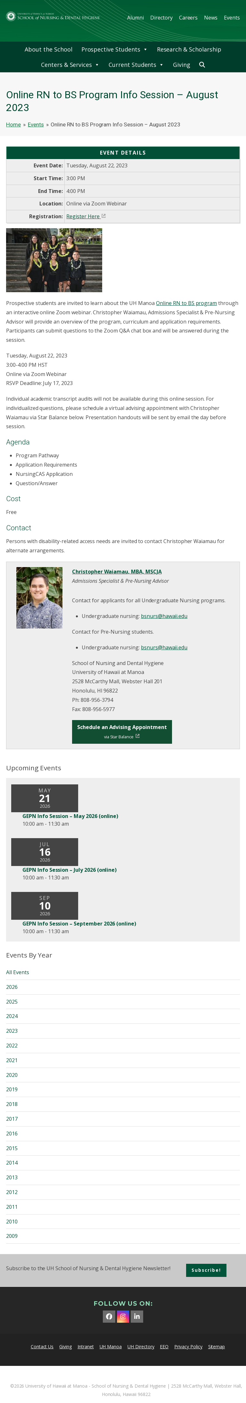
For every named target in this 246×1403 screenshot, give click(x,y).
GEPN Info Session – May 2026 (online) (70, 816)
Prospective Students (114, 49)
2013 (12, 1177)
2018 (12, 1104)
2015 (12, 1148)
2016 (12, 1133)
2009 (12, 1235)
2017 (12, 1118)
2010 (12, 1221)
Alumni (135, 17)
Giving (181, 64)
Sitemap (216, 1346)
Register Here (82, 216)
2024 (12, 1016)
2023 (12, 1030)
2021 (12, 1060)
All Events (17, 972)
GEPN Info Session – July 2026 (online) (69, 869)
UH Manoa (111, 1346)
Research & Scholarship (189, 49)
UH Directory (140, 1346)
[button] (202, 64)
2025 (12, 1001)
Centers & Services (70, 64)
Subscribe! (206, 1270)
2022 (12, 1045)
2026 (12, 986)
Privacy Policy (188, 1346)
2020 (12, 1074)
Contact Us (42, 1346)
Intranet (86, 1346)
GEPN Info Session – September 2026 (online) (79, 923)
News (210, 17)
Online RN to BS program (186, 303)
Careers (188, 17)
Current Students (136, 64)
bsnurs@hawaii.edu (164, 616)
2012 (12, 1192)
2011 (12, 1206)
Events (232, 17)
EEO (164, 1346)
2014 (12, 1162)
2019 (12, 1089)
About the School (48, 49)
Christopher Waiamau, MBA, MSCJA (117, 571)
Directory (161, 17)
